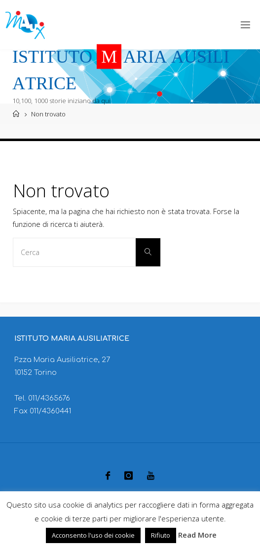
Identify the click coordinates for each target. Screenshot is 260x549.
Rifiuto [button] (160, 535)
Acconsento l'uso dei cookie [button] (93, 535)
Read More (197, 535)
